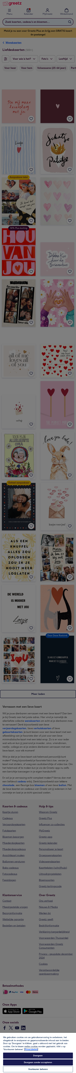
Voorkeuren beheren (38, 1069)
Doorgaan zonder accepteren (38, 1062)
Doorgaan (38, 1055)
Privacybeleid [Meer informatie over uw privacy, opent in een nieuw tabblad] (31, 1049)
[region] (38, 1052)
